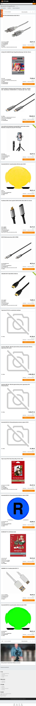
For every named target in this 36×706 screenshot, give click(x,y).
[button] (9, 8)
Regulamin (3, 674)
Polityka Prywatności (4, 675)
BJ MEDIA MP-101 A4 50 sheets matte (8, 531)
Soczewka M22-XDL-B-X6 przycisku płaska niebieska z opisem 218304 (14, 495)
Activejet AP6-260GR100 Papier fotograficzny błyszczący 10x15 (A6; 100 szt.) (16, 52)
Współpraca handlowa (4, 688)
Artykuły (2, 686)
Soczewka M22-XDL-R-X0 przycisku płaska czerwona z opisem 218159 (14, 422)
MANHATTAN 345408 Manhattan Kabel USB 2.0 (10, 15)
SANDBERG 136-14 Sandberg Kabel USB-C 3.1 (10, 568)
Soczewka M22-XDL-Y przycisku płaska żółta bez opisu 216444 (13, 164)
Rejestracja (3, 682)
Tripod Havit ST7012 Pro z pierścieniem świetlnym (11, 310)
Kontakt (2, 677)
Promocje (3, 689)
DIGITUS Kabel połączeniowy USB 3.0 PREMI (9, 237)
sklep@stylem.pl (4, 694)
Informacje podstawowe (5, 673)
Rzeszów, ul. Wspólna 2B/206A (6, 693)
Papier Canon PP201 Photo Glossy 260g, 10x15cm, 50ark (12, 458)
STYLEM (5, 1)
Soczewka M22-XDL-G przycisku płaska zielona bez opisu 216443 (13, 604)
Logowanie (3, 681)
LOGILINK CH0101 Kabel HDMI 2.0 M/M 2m (9, 273)
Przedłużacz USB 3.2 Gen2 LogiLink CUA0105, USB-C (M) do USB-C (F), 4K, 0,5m (16, 200)
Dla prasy (3, 687)
